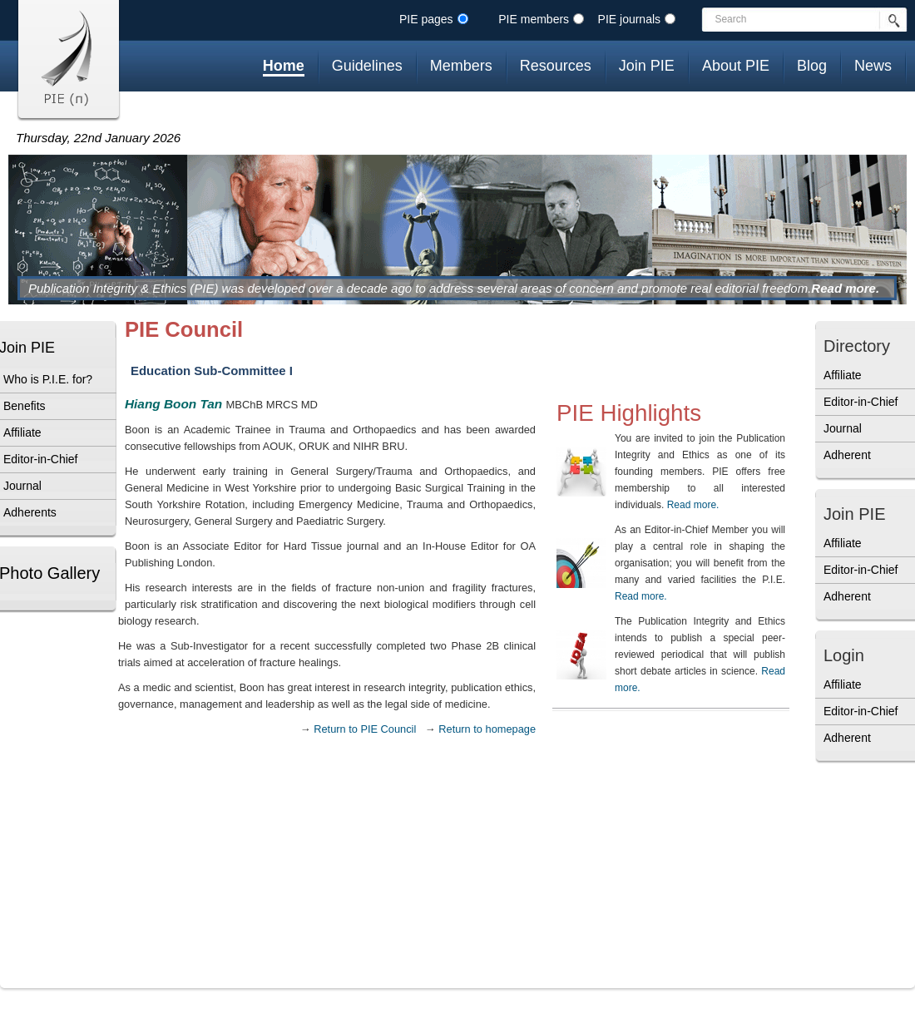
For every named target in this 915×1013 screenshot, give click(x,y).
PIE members (533, 19)
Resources (555, 65)
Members (461, 65)
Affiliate (22, 432)
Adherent (847, 455)
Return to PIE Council (365, 729)
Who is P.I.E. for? (47, 379)
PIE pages (426, 19)
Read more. (845, 288)
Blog (812, 65)
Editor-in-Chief (40, 459)
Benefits (24, 406)
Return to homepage (487, 729)
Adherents (30, 512)
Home (283, 65)
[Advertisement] (865, 880)
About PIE (735, 65)
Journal (22, 485)
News (873, 65)
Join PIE (647, 65)
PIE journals (629, 19)
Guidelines (367, 65)
